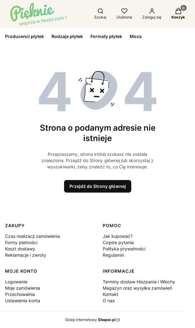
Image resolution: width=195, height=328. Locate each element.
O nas (109, 300)
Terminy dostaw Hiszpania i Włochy (139, 281)
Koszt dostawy (20, 248)
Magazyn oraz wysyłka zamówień (137, 288)
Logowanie (16, 281)
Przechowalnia (20, 294)
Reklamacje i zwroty (25, 255)
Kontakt (110, 294)
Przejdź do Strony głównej (97, 186)
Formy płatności (21, 242)
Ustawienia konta (22, 300)
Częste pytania (118, 242)
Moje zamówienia (22, 288)
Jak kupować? (118, 236)
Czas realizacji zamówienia (32, 236)
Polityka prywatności (124, 248)
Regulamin (113, 255)
